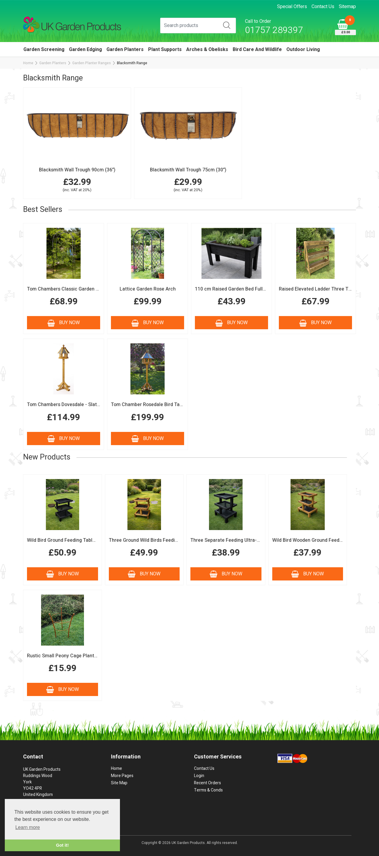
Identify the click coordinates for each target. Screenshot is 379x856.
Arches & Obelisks (207, 49)
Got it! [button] (62, 845)
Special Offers (292, 6)
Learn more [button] (27, 827)
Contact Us (323, 6)
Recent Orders (207, 783)
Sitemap (347, 6)
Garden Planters (125, 49)
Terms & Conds (208, 790)
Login (199, 776)
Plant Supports (165, 49)
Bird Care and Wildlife (257, 49)
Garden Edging (85, 49)
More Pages (122, 776)
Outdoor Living (303, 49)
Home (28, 63)
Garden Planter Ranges (91, 63)
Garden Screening (43, 49)
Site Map (119, 783)
